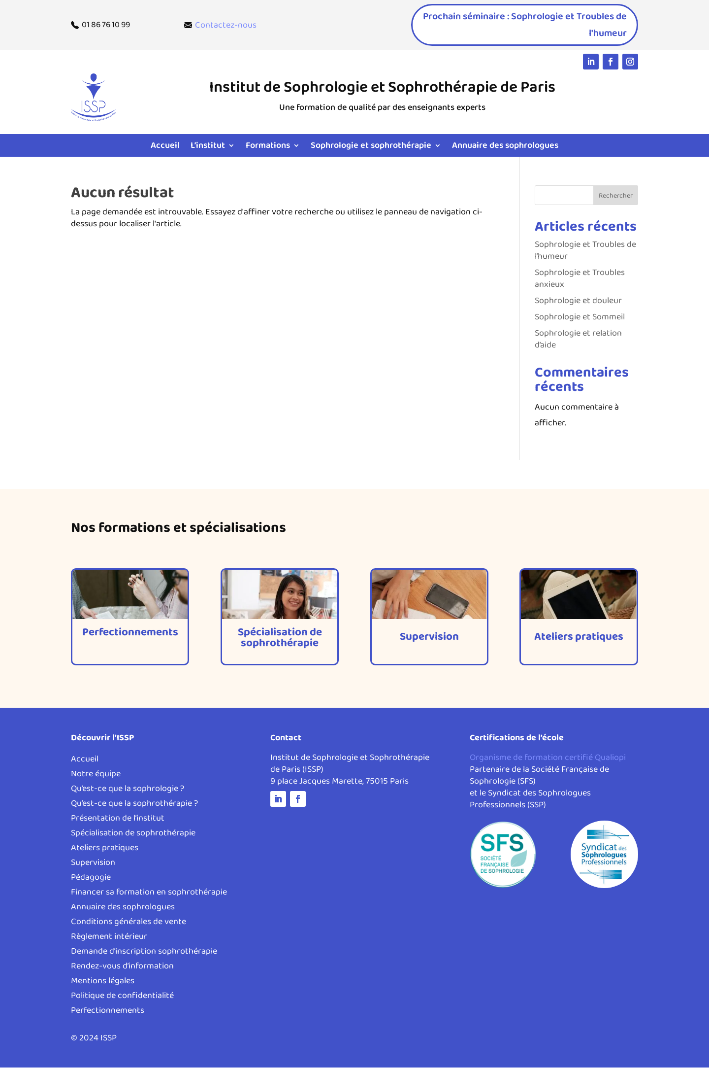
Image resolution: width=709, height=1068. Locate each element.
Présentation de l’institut (117, 820)
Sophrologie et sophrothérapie (371, 147)
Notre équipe (96, 776)
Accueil (165, 147)
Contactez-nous (226, 25)
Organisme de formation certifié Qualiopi (548, 758)
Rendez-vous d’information (122, 968)
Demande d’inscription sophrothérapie (144, 953)
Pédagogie (91, 879)
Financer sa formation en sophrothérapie (149, 894)
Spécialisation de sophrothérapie (133, 835)
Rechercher (616, 196)
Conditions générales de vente (128, 924)
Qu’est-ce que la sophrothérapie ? (134, 805)
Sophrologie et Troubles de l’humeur (585, 251)
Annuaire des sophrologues (505, 147)
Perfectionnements (107, 1012)
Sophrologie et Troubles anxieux (580, 279)
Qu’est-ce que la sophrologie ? (127, 791)
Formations (268, 147)
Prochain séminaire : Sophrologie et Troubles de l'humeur (531, 25)
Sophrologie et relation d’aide (578, 339)
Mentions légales (102, 983)
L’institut (208, 147)
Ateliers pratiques (104, 850)
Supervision (93, 865)
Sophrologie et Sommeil (580, 317)
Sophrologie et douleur (578, 301)
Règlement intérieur (109, 938)
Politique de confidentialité (122, 998)
